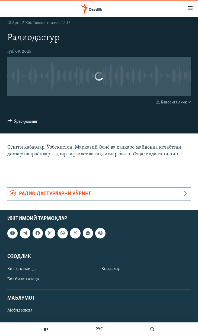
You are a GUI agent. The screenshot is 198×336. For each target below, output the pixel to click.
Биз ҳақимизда (22, 269)
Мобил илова (20, 310)
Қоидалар (110, 269)
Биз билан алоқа (23, 279)
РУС (99, 329)
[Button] (23, 123)
